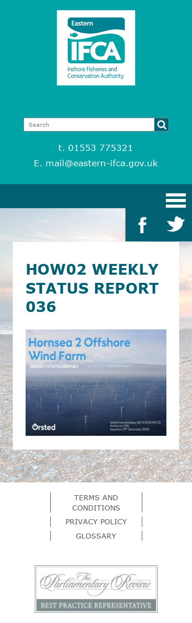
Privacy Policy (96, 521)
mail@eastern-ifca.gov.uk (102, 163)
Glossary (96, 535)
